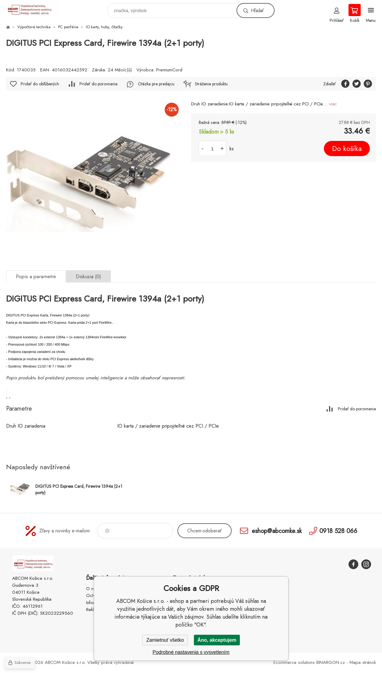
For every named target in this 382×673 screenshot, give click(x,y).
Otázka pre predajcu (156, 84)
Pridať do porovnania (98, 84)
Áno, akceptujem (216, 640)
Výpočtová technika (34, 27)
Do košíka (347, 148)
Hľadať (257, 10)
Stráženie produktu (211, 84)
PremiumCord (169, 70)
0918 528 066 (338, 531)
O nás (92, 588)
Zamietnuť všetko (165, 640)
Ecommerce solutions (294, 662)
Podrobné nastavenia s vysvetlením (191, 652)
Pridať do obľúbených (40, 84)
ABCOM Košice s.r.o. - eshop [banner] (33, 9)
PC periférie (68, 27)
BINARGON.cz (330, 662)
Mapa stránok (362, 662)
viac (333, 104)
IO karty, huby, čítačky (104, 27)
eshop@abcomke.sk (277, 531)
